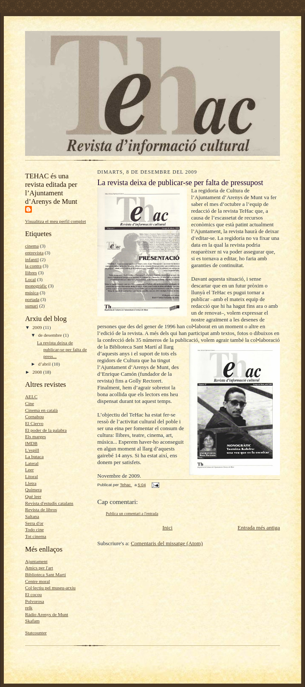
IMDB (31, 443)
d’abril (45, 363)
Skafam (32, 620)
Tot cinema (35, 536)
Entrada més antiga (258, 527)
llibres (31, 272)
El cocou (33, 594)
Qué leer (33, 496)
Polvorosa (34, 601)
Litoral (31, 476)
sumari (31, 305)
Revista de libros (41, 509)
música (32, 292)
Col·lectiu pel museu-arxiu (50, 587)
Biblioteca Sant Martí (45, 574)
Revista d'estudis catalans (49, 503)
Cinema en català (41, 410)
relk (28, 607)
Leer (29, 469)
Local (30, 279)
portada (32, 299)
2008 (37, 371)
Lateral (32, 463)
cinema (32, 245)
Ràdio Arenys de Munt (46, 614)
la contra (33, 265)
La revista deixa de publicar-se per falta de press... (62, 349)
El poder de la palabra (46, 430)
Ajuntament (36, 561)
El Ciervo (34, 423)
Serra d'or (34, 523)
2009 (37, 327)
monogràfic (36, 285)
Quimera (33, 489)
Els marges (35, 436)
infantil (32, 259)
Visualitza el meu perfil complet (55, 221)
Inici (167, 527)
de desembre (50, 335)
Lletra (31, 483)
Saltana (32, 516)
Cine (29, 403)
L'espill (32, 450)
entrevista (34, 252)
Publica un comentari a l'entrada (132, 513)
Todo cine (34, 529)
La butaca (34, 456)
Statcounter (36, 632)
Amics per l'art (39, 567)
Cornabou (34, 416)
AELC (31, 396)
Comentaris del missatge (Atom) (167, 543)
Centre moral (37, 581)
